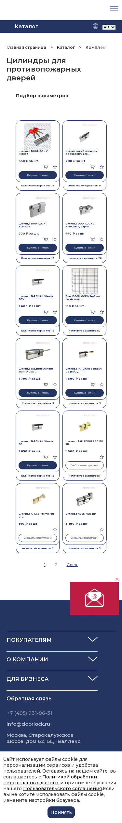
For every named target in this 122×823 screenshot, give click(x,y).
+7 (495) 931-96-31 (29, 713)
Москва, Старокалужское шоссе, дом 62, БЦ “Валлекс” (45, 738)
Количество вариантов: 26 (85, 258)
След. (72, 564)
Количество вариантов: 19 (37, 475)
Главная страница (27, 47)
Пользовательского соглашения (62, 788)
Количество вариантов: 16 (37, 185)
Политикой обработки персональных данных (50, 780)
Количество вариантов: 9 (84, 185)
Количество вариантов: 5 (38, 403)
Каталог (66, 47)
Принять (61, 812)
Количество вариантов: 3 (85, 330)
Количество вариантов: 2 (37, 548)
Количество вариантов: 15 (37, 258)
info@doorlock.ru (28, 724)
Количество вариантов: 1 (84, 475)
